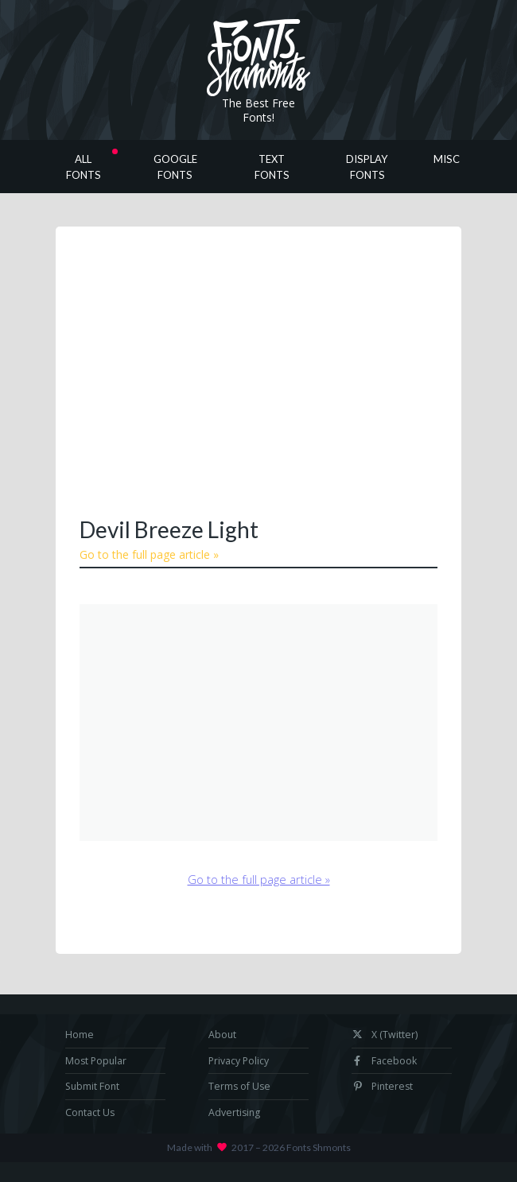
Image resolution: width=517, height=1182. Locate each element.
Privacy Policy (238, 1061)
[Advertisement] (298, 369)
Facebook (384, 1061)
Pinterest (382, 1086)
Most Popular (95, 1061)
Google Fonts (175, 167)
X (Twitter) (385, 1034)
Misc (446, 159)
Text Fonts (272, 167)
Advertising (234, 1112)
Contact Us (90, 1112)
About (222, 1034)
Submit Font (92, 1086)
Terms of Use (239, 1086)
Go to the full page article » (149, 554)
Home (79, 1034)
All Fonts (83, 167)
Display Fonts (367, 167)
